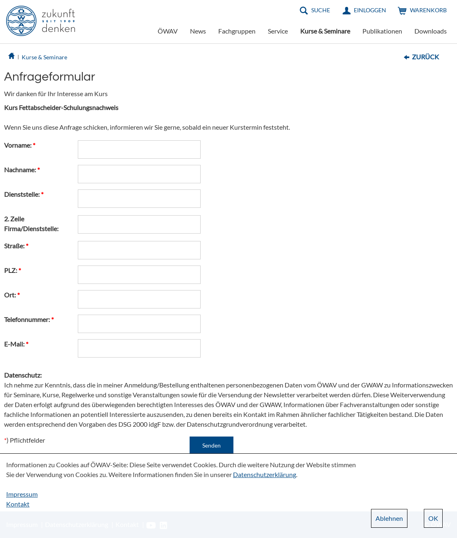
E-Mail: (16, 344)
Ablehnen (389, 518)
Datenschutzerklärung (264, 474)
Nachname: (22, 169)
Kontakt (17, 504)
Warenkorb (428, 10)
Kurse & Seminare (325, 31)
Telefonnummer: (29, 319)
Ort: (12, 295)
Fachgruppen (237, 31)
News (198, 31)
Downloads (430, 31)
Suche (320, 10)
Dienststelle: (23, 194)
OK (433, 518)
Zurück (425, 57)
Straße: (16, 246)
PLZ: (12, 270)
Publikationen (382, 31)
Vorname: (19, 145)
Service (278, 31)
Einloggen (370, 10)
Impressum (22, 494)
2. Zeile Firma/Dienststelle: (31, 223)
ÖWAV (168, 31)
